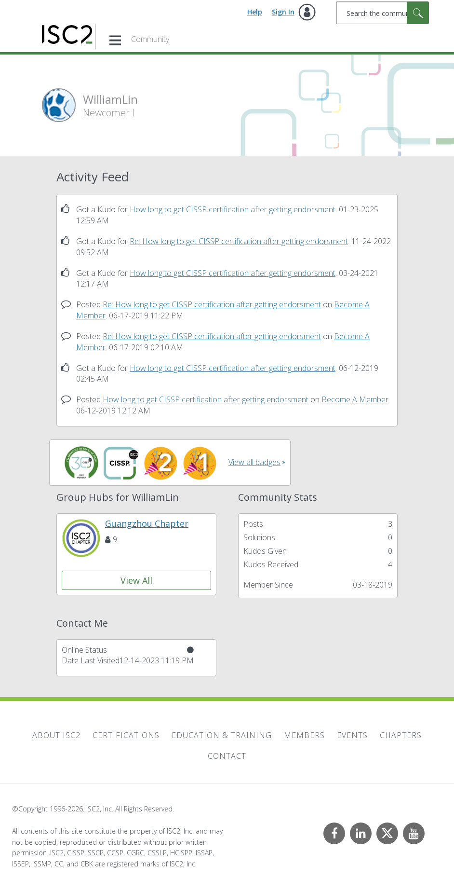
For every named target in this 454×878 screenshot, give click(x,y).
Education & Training (222, 735)
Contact (227, 756)
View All (136, 580)
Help (254, 11)
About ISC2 (56, 735)
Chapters (401, 735)
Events (352, 735)
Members (304, 735)
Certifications (126, 735)
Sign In (283, 11)
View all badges (254, 462)
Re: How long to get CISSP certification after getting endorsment (239, 241)
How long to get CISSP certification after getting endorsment (232, 209)
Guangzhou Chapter (146, 523)
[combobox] (382, 12)
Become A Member (354, 399)
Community (150, 39)
